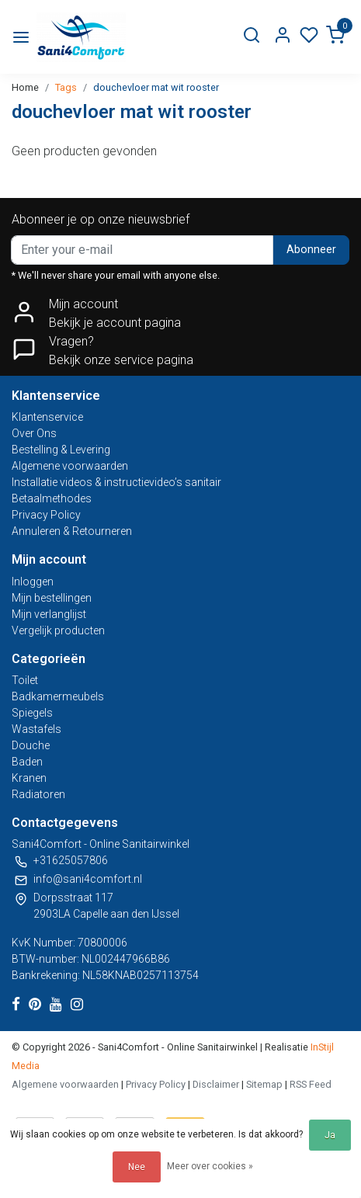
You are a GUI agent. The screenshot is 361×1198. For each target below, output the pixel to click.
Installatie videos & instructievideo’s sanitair (116, 482)
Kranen (29, 778)
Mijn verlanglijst (49, 614)
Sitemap (264, 1084)
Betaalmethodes (52, 498)
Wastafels (36, 729)
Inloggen (33, 581)
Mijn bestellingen (52, 598)
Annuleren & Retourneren (72, 531)
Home (25, 87)
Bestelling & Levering (61, 449)
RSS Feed (310, 1084)
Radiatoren (38, 794)
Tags (66, 87)
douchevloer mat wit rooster (156, 87)
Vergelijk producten (58, 630)
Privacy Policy (46, 515)
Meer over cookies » (210, 1166)
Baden (27, 761)
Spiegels (32, 713)
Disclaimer (216, 1084)
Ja (330, 1135)
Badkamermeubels (58, 696)
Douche (31, 745)
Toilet (25, 680)
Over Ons (34, 433)
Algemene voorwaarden (70, 466)
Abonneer (311, 249)
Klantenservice (47, 417)
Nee (136, 1167)
